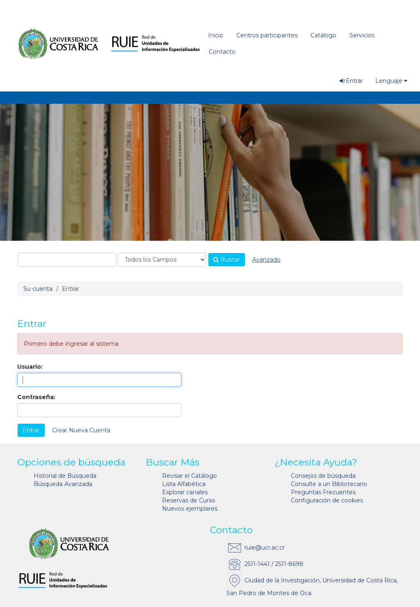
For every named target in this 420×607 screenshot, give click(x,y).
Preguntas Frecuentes (323, 492)
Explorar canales (185, 492)
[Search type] (162, 260)
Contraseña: (36, 397)
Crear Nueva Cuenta (81, 430)
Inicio (215, 35)
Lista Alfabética (183, 484)
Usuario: (30, 366)
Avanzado (266, 259)
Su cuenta (37, 288)
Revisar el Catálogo (189, 475)
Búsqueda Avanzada (63, 484)
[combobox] (67, 260)
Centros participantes (266, 35)
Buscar (226, 260)
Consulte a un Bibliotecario (329, 484)
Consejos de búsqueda (323, 475)
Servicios (361, 35)
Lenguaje (391, 81)
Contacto (222, 51)
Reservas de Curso (188, 500)
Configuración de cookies (327, 500)
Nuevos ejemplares (189, 508)
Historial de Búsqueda (65, 475)
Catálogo (323, 35)
